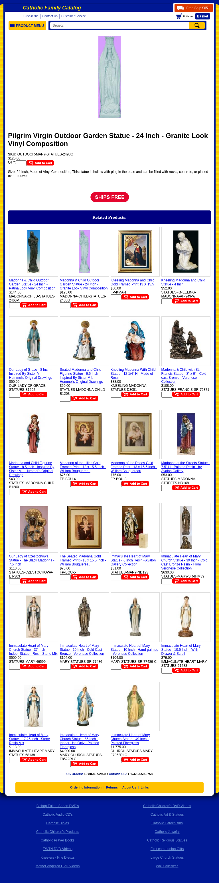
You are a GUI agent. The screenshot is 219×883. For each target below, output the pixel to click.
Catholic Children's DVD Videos (167, 806)
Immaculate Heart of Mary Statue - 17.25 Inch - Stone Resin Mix (29, 739)
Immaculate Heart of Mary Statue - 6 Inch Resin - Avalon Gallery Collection (133, 560)
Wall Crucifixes (167, 866)
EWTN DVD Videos (57, 849)
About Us (129, 787)
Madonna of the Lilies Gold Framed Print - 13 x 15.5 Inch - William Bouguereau (83, 467)
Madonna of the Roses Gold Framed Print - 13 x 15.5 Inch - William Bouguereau (134, 467)
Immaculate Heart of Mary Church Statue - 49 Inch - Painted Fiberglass (130, 739)
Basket (202, 16)
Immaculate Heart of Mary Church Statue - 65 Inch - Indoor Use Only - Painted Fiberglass (79, 741)
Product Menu (27, 26)
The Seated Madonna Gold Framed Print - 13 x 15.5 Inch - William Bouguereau (83, 560)
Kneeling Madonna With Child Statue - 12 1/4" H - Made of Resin (133, 374)
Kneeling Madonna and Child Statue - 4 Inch (183, 282)
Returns (112, 787)
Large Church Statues (167, 858)
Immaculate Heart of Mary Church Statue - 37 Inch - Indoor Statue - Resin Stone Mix (33, 650)
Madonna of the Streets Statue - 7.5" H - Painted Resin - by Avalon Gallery (185, 467)
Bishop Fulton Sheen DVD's (57, 806)
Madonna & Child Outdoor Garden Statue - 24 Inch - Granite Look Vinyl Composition (84, 284)
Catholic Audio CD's (57, 815)
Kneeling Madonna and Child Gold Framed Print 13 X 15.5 (133, 282)
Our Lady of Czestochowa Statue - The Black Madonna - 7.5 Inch (31, 560)
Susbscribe (31, 16)
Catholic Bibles (57, 823)
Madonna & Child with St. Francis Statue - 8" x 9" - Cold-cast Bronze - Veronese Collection (184, 376)
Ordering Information (86, 787)
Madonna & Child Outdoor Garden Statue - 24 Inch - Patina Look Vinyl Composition (32, 284)
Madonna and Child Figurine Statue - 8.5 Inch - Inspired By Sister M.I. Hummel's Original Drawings (31, 469)
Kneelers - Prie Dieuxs (57, 858)
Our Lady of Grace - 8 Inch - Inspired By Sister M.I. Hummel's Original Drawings (30, 374)
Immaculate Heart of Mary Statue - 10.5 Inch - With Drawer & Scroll (181, 650)
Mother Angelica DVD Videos (58, 866)
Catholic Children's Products (57, 832)
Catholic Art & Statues (167, 815)
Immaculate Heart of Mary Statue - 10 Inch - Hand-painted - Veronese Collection (134, 650)
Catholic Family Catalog (52, 8)
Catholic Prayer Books (58, 840)
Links (145, 787)
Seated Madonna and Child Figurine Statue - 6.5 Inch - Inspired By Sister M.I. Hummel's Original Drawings (81, 376)
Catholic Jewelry (167, 832)
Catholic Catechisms (166, 823)
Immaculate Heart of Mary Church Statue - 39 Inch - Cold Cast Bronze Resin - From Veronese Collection (184, 562)
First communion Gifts (167, 849)
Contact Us (50, 16)
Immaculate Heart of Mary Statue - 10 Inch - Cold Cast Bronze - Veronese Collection (82, 650)
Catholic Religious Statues (167, 840)
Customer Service (73, 16)
